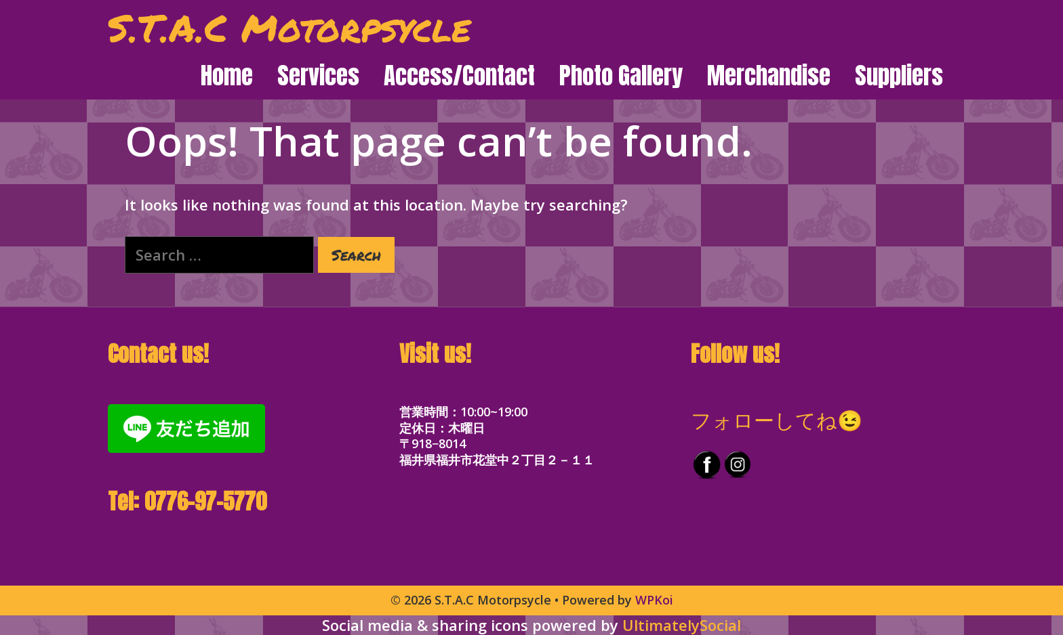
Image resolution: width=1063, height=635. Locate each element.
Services (318, 75)
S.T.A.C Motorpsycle (289, 27)
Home (227, 75)
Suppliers (899, 75)
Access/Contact (459, 75)
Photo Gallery (621, 75)
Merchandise (768, 75)
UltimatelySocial (681, 625)
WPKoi (654, 600)
